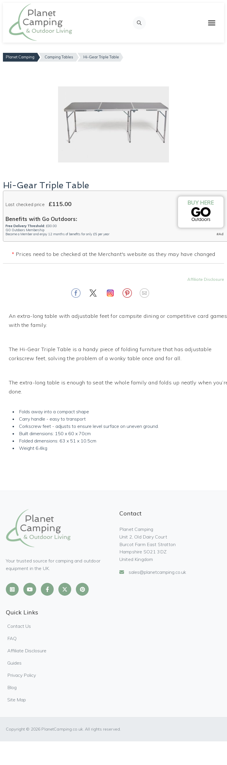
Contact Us (19, 626)
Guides (14, 663)
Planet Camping (20, 57)
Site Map (16, 700)
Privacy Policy (21, 675)
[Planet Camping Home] (41, 23)
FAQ (12, 638)
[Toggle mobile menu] (211, 22)
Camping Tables (59, 57)
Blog (12, 687)
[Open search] (139, 22)
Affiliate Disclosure (205, 279)
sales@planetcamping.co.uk (152, 572)
